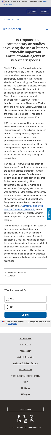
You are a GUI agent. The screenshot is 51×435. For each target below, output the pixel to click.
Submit (25, 315)
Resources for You (11, 19)
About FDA (25, 345)
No (11, 307)
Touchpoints (12, 324)
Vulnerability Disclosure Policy (25, 376)
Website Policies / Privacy (25, 363)
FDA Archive (25, 338)
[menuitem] (25, 275)
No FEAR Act (25, 369)
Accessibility (25, 351)
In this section (12, 29)
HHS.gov (25, 388)
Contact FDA (25, 409)
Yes (12, 299)
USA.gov (25, 394)
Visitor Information (25, 357)
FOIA (25, 382)
